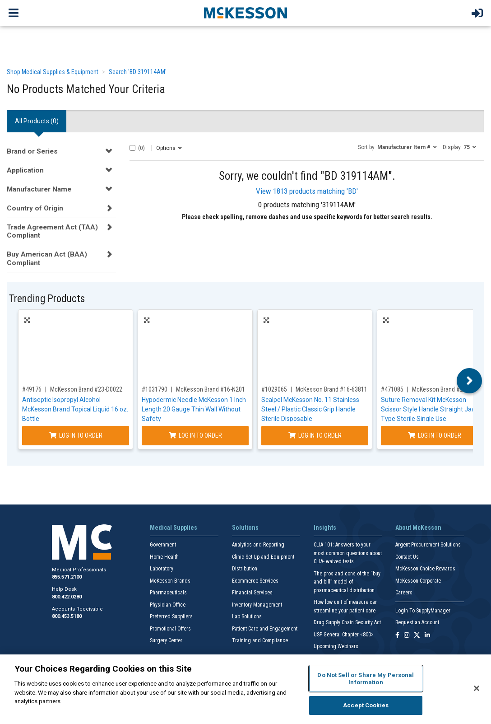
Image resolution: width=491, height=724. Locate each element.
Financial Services (252, 592)
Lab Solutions (247, 616)
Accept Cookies (366, 705)
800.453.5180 (67, 616)
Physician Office (167, 605)
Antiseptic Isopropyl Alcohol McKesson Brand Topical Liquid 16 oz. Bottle (75, 409)
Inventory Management (257, 605)
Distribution (244, 568)
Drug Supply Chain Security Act (347, 622)
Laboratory (161, 568)
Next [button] (469, 381)
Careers (403, 592)
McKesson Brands (170, 581)
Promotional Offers (170, 629)
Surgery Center (166, 640)
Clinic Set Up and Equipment (263, 557)
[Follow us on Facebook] (397, 635)
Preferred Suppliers (171, 616)
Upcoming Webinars (336, 646)
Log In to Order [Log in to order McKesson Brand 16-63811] (315, 435)
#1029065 (274, 389)
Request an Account (417, 622)
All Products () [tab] (37, 121)
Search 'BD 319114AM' (138, 71)
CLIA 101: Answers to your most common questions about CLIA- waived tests (348, 553)
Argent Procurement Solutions (428, 545)
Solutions (245, 527)
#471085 (392, 389)
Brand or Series (32, 151)
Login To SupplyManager (422, 610)
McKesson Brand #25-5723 (446, 389)
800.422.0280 (67, 597)
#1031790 (154, 389)
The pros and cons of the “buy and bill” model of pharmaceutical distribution (347, 581)
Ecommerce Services (255, 581)
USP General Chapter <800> (344, 634)
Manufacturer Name (39, 189)
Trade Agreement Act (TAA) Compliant (52, 231)
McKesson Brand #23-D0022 (86, 389)
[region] (245, 689)
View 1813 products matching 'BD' (307, 191)
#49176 (32, 389)
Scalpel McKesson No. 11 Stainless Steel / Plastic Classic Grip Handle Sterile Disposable (310, 409)
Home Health (164, 557)
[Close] (476, 688)
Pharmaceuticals (168, 592)
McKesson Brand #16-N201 (210, 389)
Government (163, 545)
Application (25, 170)
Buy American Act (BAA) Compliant (47, 258)
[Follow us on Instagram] (406, 635)
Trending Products (47, 298)
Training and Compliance (260, 640)
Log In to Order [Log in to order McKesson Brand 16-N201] (195, 435)
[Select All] (132, 148)
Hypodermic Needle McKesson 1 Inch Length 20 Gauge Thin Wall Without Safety (194, 409)
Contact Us (407, 557)
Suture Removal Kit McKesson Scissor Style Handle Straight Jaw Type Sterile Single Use (429, 409)
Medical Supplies (173, 527)
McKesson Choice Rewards (425, 568)
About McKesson (418, 527)
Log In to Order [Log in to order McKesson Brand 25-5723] (434, 435)
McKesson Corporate (418, 581)
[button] (397, 146)
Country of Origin (35, 208)
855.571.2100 (67, 577)
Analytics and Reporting (258, 545)
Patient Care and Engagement (264, 629)
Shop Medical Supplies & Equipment (52, 71)
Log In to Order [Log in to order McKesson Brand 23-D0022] (75, 435)
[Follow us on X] (417, 635)
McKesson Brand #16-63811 (331, 389)
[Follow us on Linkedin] (427, 635)
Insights (325, 527)
